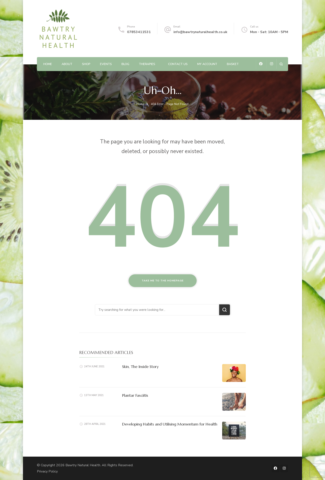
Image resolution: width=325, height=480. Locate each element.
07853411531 (139, 32)
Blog (125, 64)
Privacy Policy (47, 471)
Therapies (147, 64)
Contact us (178, 64)
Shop (86, 64)
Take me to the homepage (163, 280)
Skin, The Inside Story (140, 366)
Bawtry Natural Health (82, 465)
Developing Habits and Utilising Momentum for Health (169, 424)
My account (207, 64)
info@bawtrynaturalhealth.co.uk (200, 32)
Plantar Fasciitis (135, 395)
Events (106, 64)
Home (47, 64)
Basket (233, 64)
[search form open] (281, 64)
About (67, 64)
